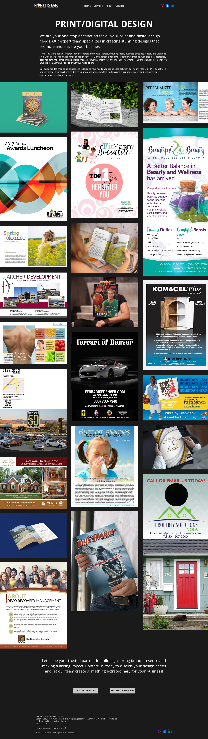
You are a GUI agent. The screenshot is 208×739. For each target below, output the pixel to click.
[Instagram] (162, 6)
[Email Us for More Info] (122, 690)
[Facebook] (167, 6)
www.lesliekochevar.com (55, 728)
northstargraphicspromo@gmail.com (51, 721)
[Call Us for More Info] (85, 690)
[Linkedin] (172, 6)
